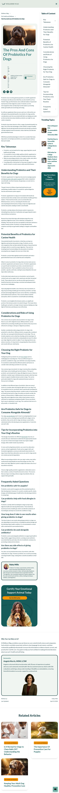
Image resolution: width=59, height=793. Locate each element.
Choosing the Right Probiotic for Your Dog (48, 69)
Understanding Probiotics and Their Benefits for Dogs (48, 30)
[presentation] (43, 130)
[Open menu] (56, 4)
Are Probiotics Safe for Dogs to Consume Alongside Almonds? (49, 82)
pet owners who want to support (13, 179)
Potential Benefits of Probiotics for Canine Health (48, 43)
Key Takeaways (47, 21)
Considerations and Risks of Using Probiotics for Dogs (48, 57)
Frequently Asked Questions (47, 109)
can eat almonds (10, 416)
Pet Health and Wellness (11, 743)
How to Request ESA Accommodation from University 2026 (53, 130)
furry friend (24, 356)
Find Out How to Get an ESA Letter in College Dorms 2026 (53, 143)
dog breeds (25, 436)
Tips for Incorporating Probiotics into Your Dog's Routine (48, 97)
